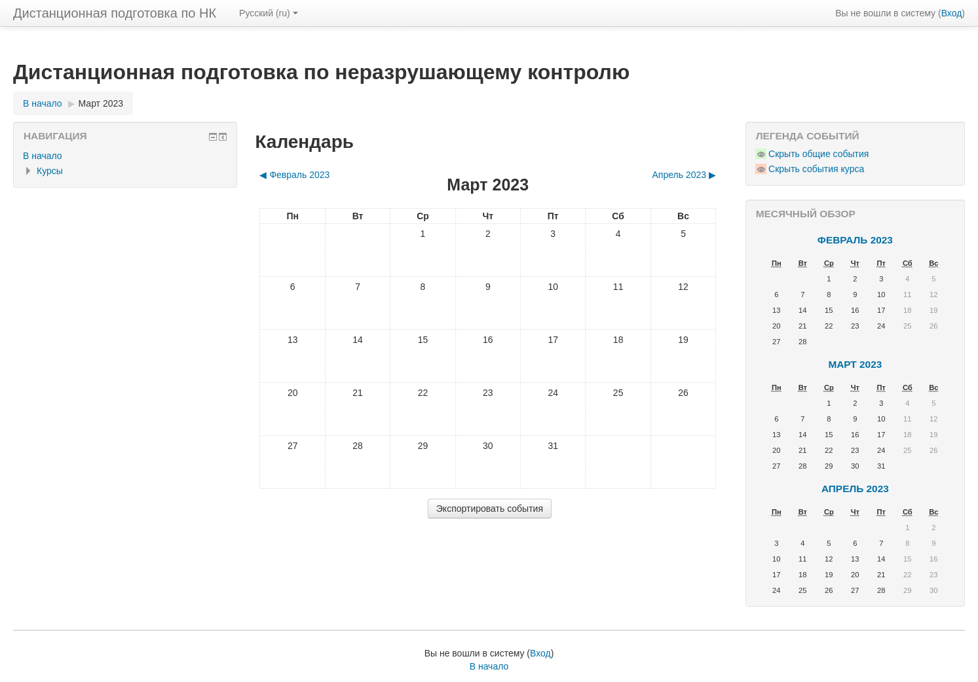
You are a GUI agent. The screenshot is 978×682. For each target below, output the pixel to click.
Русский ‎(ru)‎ (268, 13)
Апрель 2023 (855, 488)
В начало (42, 156)
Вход (951, 13)
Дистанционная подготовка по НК (114, 13)
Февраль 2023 (855, 239)
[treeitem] (125, 155)
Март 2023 (101, 103)
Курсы (50, 171)
